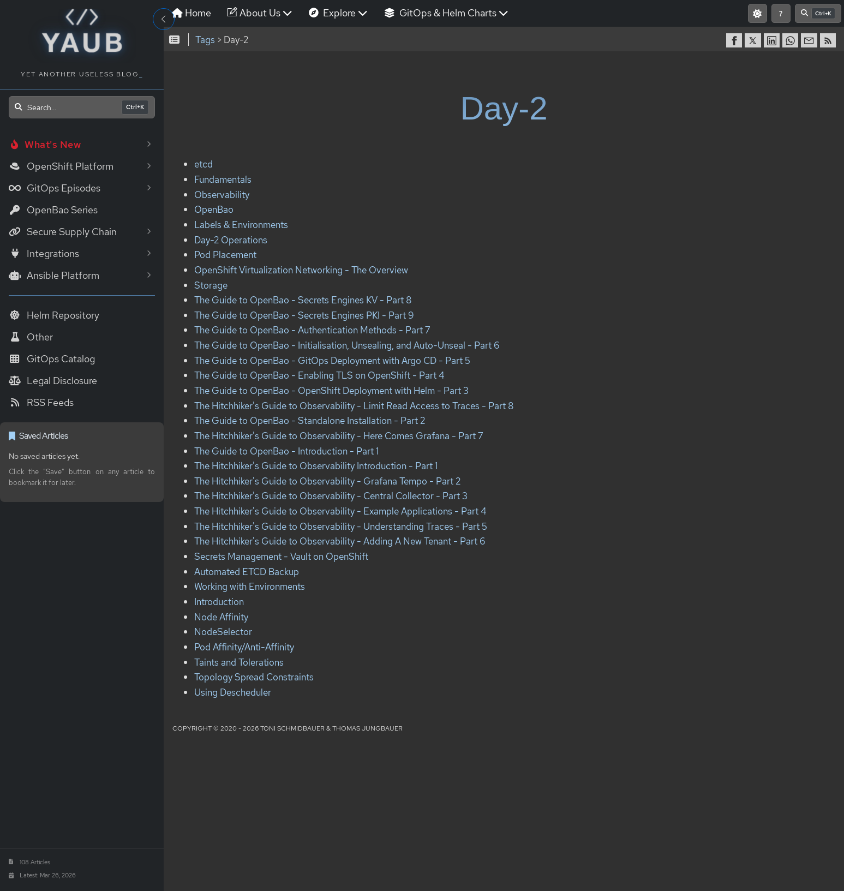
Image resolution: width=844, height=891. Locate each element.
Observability (221, 194)
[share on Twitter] (754, 40)
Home (191, 13)
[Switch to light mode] (757, 13)
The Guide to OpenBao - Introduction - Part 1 (286, 451)
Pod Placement (225, 255)
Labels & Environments (241, 224)
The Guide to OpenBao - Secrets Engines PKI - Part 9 (304, 315)
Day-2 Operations (230, 240)
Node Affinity (221, 617)
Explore (338, 13)
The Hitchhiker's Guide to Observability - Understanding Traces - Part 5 (340, 526)
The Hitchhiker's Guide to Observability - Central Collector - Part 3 (331, 496)
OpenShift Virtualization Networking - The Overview (301, 270)
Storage (211, 285)
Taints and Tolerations (239, 662)
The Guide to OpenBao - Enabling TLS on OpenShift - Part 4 (319, 375)
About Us (260, 13)
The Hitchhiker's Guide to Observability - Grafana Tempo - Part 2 (327, 481)
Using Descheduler (232, 692)
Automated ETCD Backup (246, 571)
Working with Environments (249, 587)
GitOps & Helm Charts (446, 13)
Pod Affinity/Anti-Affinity (244, 647)
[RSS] (829, 40)
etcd (203, 164)
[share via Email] (810, 40)
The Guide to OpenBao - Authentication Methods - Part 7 (312, 330)
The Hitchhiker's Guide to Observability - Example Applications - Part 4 (340, 511)
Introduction (219, 601)
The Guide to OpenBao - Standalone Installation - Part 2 (309, 421)
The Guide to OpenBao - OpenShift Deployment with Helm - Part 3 (331, 390)
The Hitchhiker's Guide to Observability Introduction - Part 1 (316, 465)
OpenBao (214, 210)
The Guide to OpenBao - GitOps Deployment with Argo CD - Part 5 (332, 360)
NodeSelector (223, 632)
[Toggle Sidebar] (164, 19)
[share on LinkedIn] (773, 40)
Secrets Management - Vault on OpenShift (281, 556)
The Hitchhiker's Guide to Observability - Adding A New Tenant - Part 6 (340, 541)
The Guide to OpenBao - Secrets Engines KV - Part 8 (302, 300)
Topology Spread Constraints (254, 677)
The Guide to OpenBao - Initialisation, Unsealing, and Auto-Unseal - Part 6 (347, 345)
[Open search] (82, 107)
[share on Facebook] (735, 40)
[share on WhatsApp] (791, 40)
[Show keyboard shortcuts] (781, 13)
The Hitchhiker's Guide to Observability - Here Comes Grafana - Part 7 (338, 435)
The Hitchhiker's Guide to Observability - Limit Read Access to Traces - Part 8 (353, 405)
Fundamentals (223, 179)
